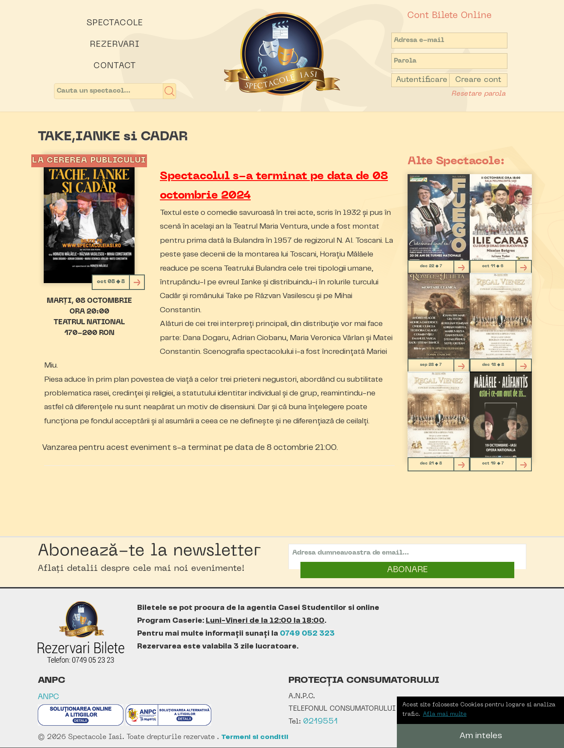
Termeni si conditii (254, 737)
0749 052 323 (307, 633)
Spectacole (115, 23)
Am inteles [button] (480, 736)
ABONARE (407, 570)
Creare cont (478, 80)
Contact (114, 66)
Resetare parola (478, 93)
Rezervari (115, 44)
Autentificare (421, 80)
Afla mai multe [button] (445, 714)
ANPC (48, 697)
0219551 (320, 721)
